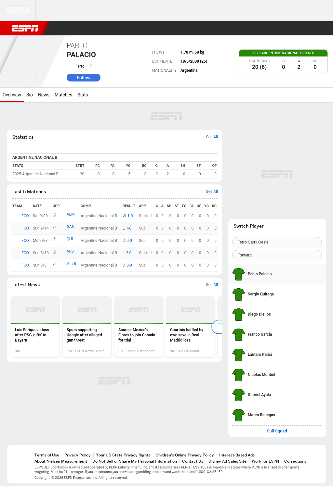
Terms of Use (46, 455)
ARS (70, 251)
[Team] (277, 242)
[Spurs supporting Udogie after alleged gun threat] (87, 326)
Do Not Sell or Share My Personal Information (134, 461)
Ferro (80, 66)
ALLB (71, 263)
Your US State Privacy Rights (123, 455)
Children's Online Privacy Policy (184, 455)
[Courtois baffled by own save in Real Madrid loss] (190, 326)
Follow (83, 78)
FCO (25, 216)
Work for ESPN (265, 461)
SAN (71, 226)
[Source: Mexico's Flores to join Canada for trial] (138, 326)
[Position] (277, 255)
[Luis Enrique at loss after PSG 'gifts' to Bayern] (35, 326)
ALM (71, 214)
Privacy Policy (77, 455)
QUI (70, 239)
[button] (312, 28)
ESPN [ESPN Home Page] (25, 28)
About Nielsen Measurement (60, 461)
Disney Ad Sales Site (227, 461)
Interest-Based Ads (237, 455)
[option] (35, 326)
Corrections (295, 461)
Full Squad (277, 431)
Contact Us (192, 461)
